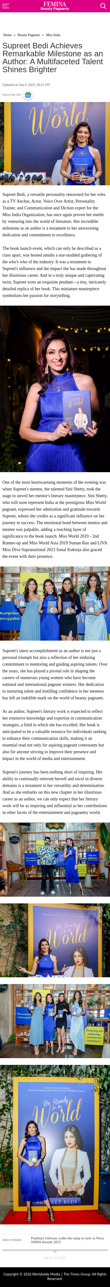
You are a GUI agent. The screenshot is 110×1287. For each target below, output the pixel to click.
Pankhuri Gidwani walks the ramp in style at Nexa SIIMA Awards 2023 (67, 1240)
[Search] (105, 4)
